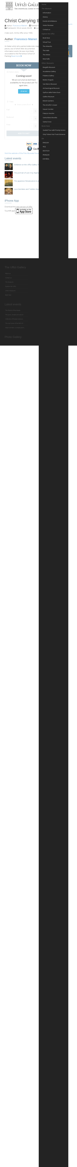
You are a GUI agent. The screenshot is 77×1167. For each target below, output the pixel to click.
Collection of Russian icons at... (14, 319)
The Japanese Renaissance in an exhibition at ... (32, 181)
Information (47, 13)
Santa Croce (47, 122)
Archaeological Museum (51, 88)
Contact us (46, 29)
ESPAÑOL (46, 159)
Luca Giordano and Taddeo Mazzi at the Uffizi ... (33, 189)
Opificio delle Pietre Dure (51, 92)
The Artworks (47, 46)
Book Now (46, 38)
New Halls (46, 59)
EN (43, 138)
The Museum (47, 8)
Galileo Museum (48, 97)
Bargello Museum (49, 67)
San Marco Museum (50, 84)
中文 (44, 147)
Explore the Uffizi (48, 34)
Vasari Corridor (48, 109)
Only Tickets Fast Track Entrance (54, 134)
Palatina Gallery (48, 76)
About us (8, 273)
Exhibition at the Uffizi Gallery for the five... (31, 164)
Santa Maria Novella (50, 117)
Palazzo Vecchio (48, 113)
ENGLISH (46, 143)
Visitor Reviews (48, 25)
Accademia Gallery (49, 71)
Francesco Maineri (20, 25)
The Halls (46, 50)
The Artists (46, 55)
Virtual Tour (47, 42)
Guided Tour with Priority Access (54, 130)
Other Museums (48, 63)
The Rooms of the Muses (12, 310)
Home (44, 4)
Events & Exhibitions (50, 21)
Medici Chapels (48, 80)
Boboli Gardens (48, 101)
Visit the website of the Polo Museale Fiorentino (24, 153)
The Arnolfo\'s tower (50, 105)
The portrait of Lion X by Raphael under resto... (32, 173)
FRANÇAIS (46, 155)
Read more (16, 56)
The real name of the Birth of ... (14, 323)
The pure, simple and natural (14, 315)
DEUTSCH (46, 151)
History (45, 17)
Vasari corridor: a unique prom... (15, 328)
